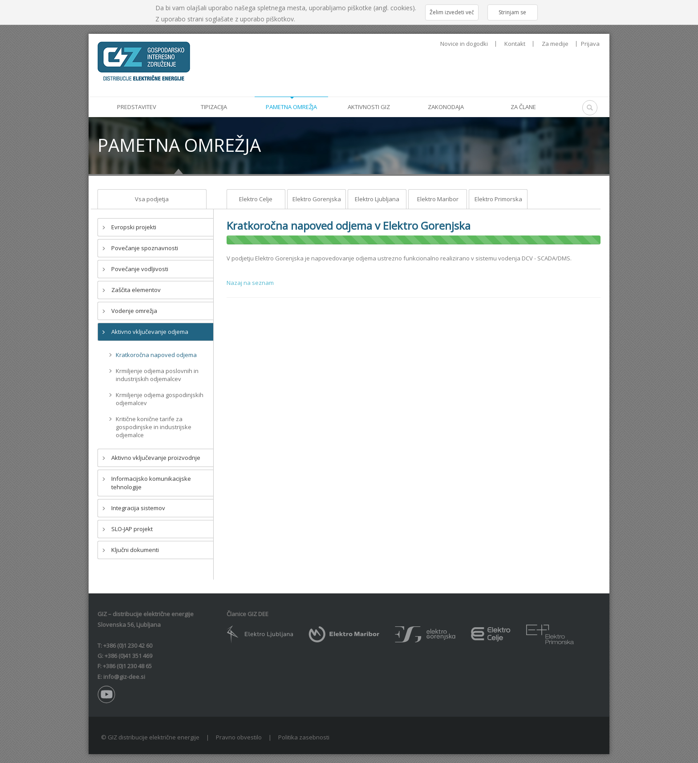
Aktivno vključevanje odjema (149, 332)
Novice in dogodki (464, 44)
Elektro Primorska (498, 199)
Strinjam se (512, 12)
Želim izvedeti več (452, 12)
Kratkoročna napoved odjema (156, 355)
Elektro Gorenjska (316, 199)
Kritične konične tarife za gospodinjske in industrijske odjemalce (153, 427)
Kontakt (514, 44)
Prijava (590, 44)
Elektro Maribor (438, 199)
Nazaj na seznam (250, 283)
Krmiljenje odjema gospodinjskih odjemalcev (159, 399)
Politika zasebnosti (303, 737)
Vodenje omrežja (134, 311)
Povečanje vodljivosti (139, 269)
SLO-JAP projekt (132, 529)
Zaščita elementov (136, 290)
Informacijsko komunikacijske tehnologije (151, 483)
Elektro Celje (255, 199)
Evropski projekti (133, 227)
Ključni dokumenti (135, 550)
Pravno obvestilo (239, 737)
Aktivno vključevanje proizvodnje (155, 458)
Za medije (555, 44)
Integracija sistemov (138, 508)
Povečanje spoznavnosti (144, 248)
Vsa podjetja (152, 199)
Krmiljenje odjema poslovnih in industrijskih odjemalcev (157, 375)
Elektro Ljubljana (377, 199)
